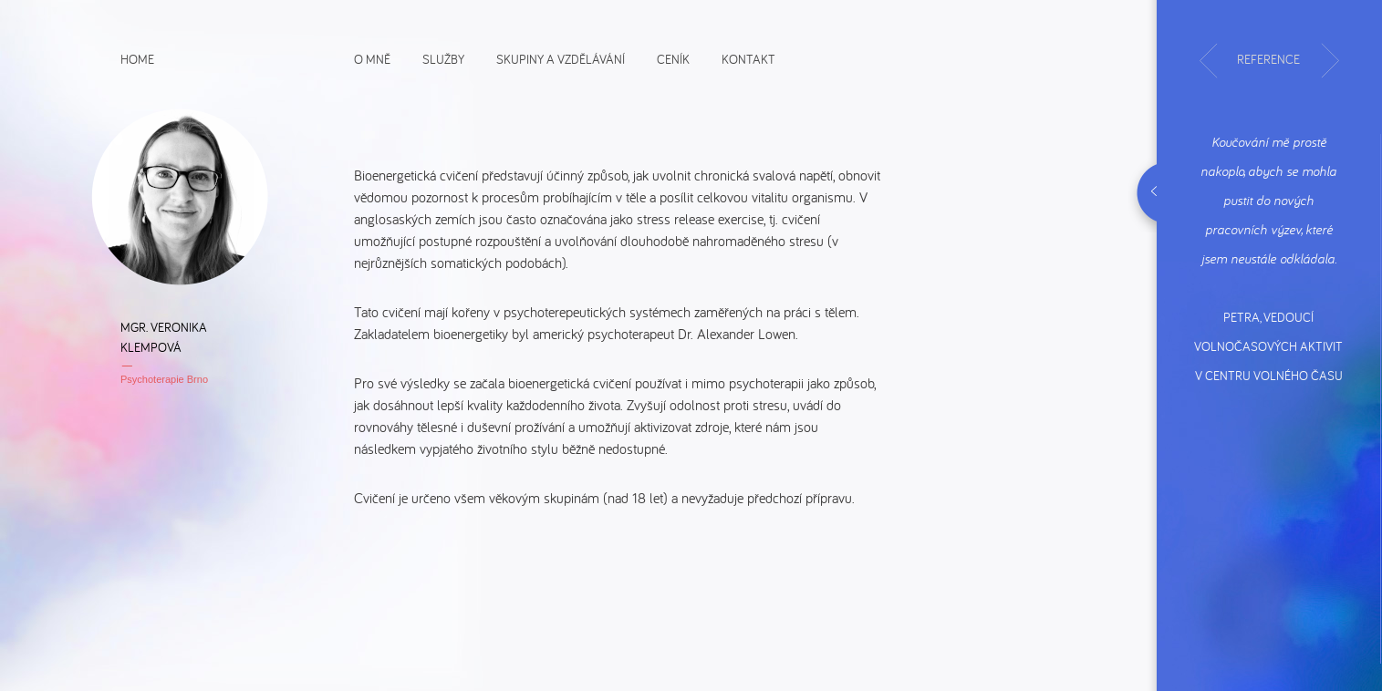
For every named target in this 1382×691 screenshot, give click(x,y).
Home (137, 58)
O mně (372, 58)
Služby (443, 58)
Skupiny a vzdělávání (560, 58)
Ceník (673, 58)
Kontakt (748, 58)
